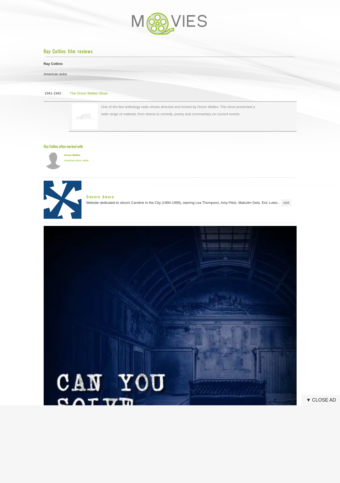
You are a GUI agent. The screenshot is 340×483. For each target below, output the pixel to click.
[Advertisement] (171, 444)
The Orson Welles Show (89, 93)
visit (286, 203)
